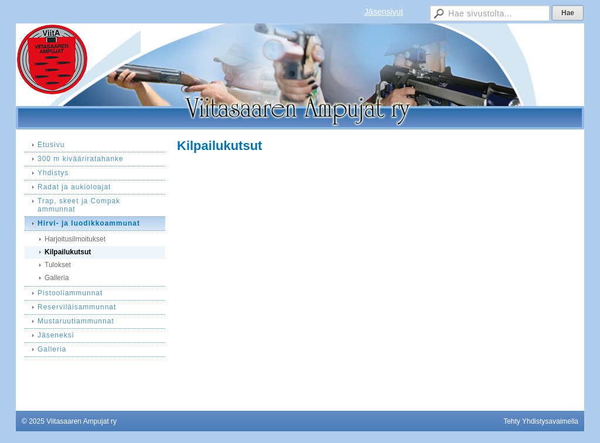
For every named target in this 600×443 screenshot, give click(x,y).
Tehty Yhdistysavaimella (540, 421)
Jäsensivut (383, 11)
